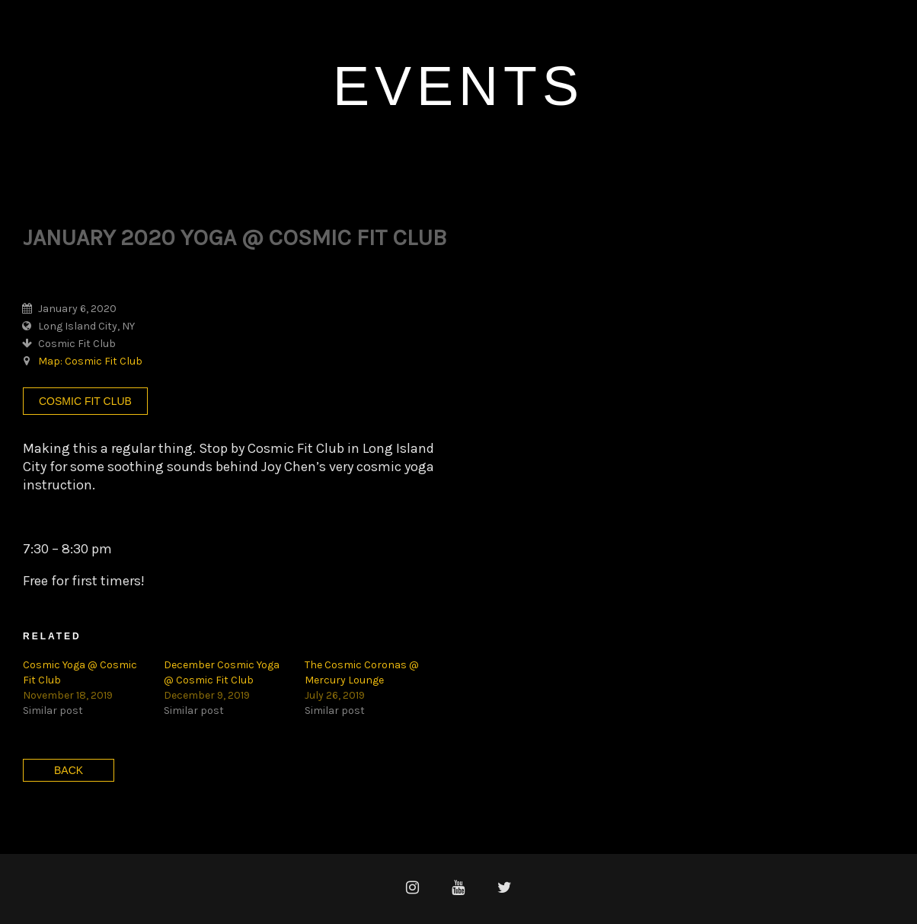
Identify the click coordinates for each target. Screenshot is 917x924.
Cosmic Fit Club (85, 401)
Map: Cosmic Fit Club (90, 361)
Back (68, 770)
